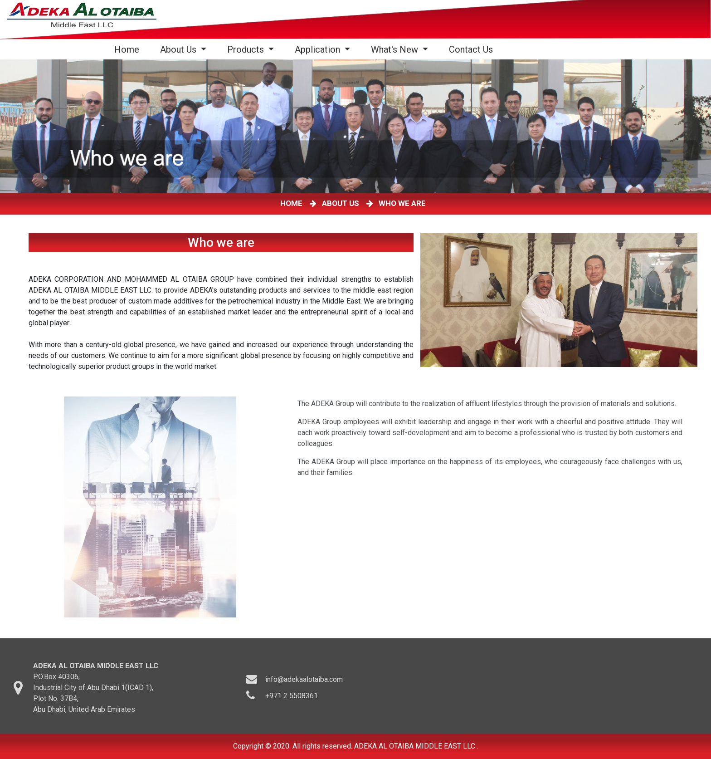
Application (318, 49)
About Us (179, 49)
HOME (293, 203)
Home (128, 49)
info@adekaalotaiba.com (304, 683)
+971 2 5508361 (291, 699)
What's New (395, 49)
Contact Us (471, 49)
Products (246, 49)
